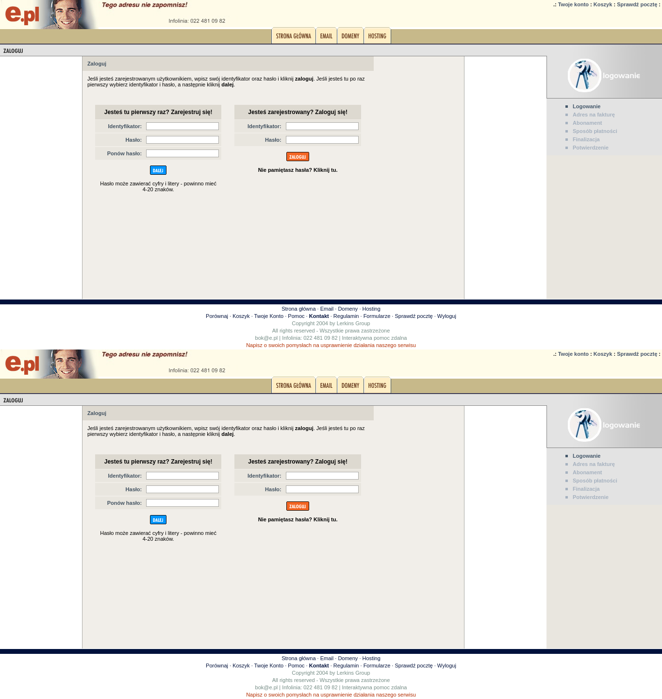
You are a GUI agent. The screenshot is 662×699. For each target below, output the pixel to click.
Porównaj (217, 316)
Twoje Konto (269, 316)
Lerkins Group (353, 323)
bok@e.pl (266, 338)
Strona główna (298, 309)
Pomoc (296, 316)
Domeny (348, 309)
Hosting (372, 309)
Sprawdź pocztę (637, 4)
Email (327, 309)
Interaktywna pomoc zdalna (374, 338)
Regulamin (346, 316)
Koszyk (603, 4)
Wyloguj (446, 316)
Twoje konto (573, 4)
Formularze (377, 316)
